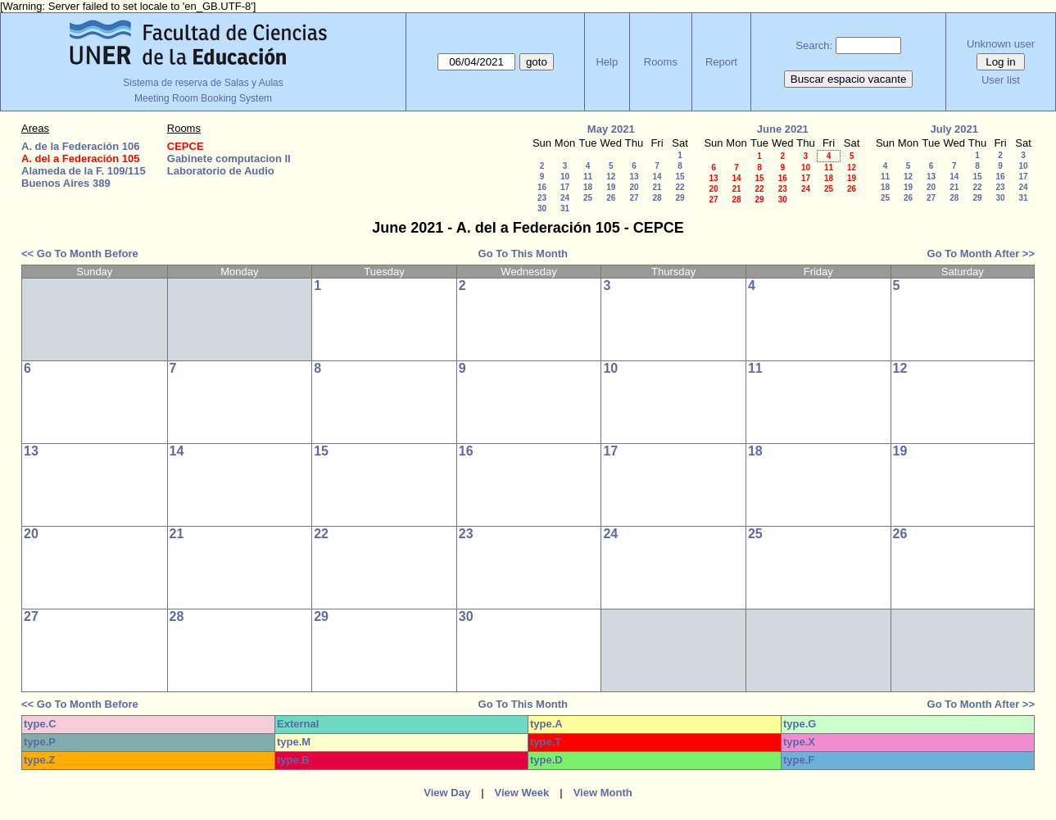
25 (587, 197)
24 (564, 197)
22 (679, 187)
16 (541, 187)
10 (564, 176)
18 (587, 187)
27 (633, 197)
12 (610, 176)
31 (564, 208)
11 (587, 176)
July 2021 (954, 129)
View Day (447, 792)
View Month (602, 792)
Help (607, 62)
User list (1000, 80)
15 (679, 176)
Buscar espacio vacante (849, 79)
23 (541, 197)
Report (721, 62)
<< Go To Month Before (79, 253)
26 (610, 197)
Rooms (661, 62)
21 (656, 187)
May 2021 (611, 129)
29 (679, 197)
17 (564, 187)
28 (656, 197)
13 (633, 176)
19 (610, 187)
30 (541, 208)
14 (656, 176)
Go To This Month (523, 253)
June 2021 (783, 129)
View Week (522, 792)
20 (633, 187)
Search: (813, 45)
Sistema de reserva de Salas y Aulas (203, 82)
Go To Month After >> (981, 253)
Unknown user (1001, 44)
